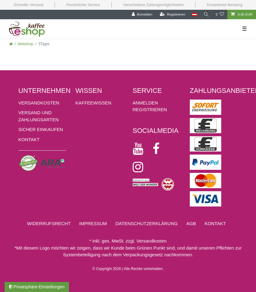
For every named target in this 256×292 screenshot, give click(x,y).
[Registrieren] (173, 14)
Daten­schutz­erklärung (147, 223)
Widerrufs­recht (49, 223)
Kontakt (29, 139)
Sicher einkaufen (40, 129)
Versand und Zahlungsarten (38, 116)
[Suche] (206, 14)
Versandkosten (38, 102)
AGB (191, 223)
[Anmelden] (142, 14)
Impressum (93, 223)
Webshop (25, 44)
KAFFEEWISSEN (93, 102)
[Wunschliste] (219, 14)
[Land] (194, 14)
